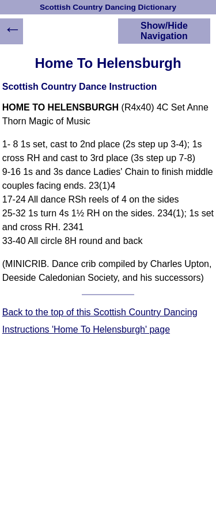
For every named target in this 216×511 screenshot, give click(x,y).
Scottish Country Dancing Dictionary (108, 7)
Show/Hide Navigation (164, 31)
